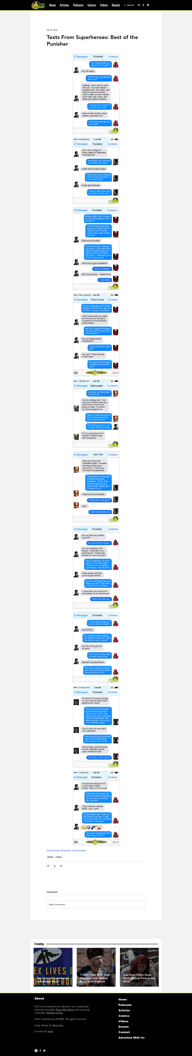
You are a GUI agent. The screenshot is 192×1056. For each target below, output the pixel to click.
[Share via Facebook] (48, 866)
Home (122, 999)
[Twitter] (147, 5)
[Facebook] (143, 5)
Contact (124, 1032)
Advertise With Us (131, 1037)
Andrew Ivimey (54, 1012)
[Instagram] (138, 5)
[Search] (132, 5)
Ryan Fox (58, 1025)
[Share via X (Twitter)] (54, 866)
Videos (123, 1021)
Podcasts (125, 1004)
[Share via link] (61, 866)
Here (50, 1031)
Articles (50, 857)
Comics (59, 857)
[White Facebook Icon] (40, 1050)
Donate (123, 1026)
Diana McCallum (65, 1009)
